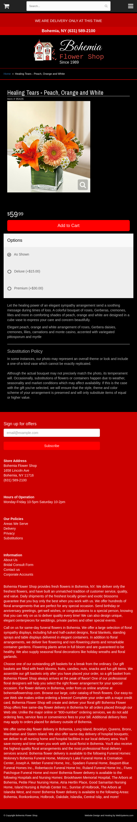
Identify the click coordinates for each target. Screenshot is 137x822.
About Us (11, 560)
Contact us (12, 570)
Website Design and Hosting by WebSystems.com (109, 815)
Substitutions (13, 538)
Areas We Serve (16, 524)
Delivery (10, 528)
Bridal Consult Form (18, 565)
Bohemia (94, 52)
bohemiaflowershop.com (22, 693)
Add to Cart (68, 225)
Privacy (9, 533)
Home (7, 73)
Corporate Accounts (18, 574)
